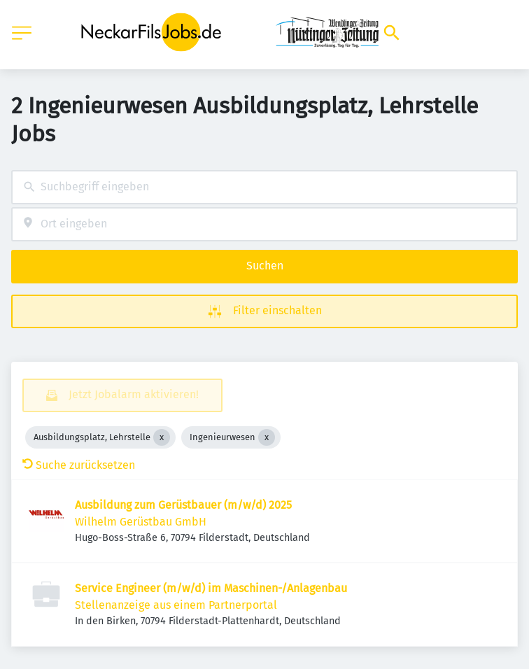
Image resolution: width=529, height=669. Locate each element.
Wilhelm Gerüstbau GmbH (140, 521)
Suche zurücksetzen (78, 465)
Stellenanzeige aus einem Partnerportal (176, 605)
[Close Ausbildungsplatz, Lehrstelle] (161, 437)
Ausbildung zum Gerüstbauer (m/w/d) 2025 (183, 505)
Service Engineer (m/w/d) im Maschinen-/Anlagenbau (211, 588)
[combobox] (264, 187)
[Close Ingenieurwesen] (266, 437)
